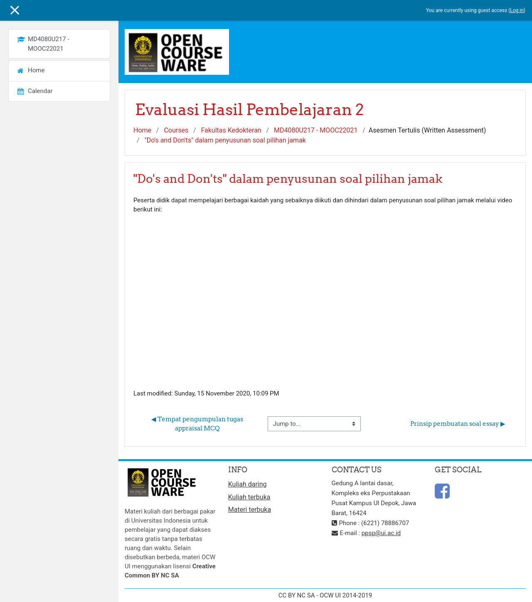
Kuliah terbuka (249, 497)
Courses (176, 130)
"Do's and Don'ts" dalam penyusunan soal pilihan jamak (225, 140)
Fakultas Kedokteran (231, 130)
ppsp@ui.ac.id (381, 533)
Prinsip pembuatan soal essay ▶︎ (457, 424)
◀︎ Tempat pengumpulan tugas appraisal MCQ (197, 423)
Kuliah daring (247, 484)
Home (142, 130)
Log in (517, 10)
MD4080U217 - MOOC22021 (316, 130)
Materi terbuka (249, 510)
